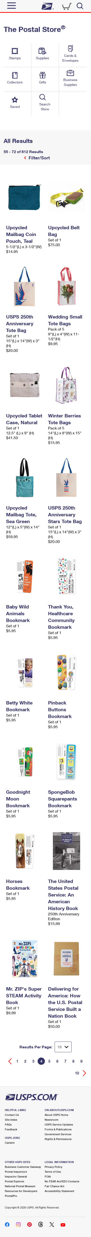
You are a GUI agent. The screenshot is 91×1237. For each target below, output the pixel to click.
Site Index (11, 1119)
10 (77, 1073)
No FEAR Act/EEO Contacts (62, 1181)
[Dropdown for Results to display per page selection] (63, 1047)
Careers (10, 1142)
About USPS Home (56, 1114)
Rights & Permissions (58, 1139)
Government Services (58, 1134)
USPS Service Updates (59, 1124)
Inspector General (16, 1176)
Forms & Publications (58, 1129)
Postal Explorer (14, 1181)
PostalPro (11, 1195)
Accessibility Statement (59, 1191)
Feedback (11, 1129)
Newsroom (51, 1119)
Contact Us (12, 1114)
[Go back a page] (10, 1061)
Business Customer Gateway (23, 1166)
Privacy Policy (53, 1166)
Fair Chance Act (54, 1186)
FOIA (48, 1176)
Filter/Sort (38, 157)
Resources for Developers (21, 1191)
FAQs (8, 1124)
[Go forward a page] (84, 1073)
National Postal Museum (20, 1186)
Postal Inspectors (16, 1171)
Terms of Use (53, 1171)
